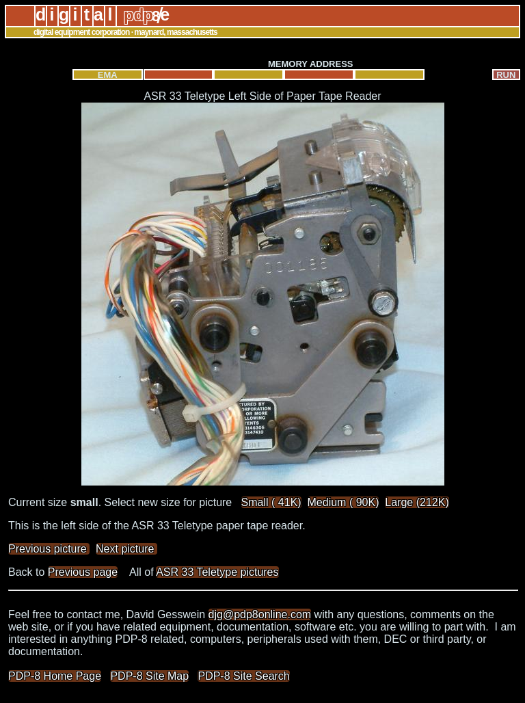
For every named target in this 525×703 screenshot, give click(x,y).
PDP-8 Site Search (243, 676)
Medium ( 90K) (343, 502)
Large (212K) (416, 502)
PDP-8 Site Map (149, 676)
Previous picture (49, 549)
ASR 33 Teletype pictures (217, 572)
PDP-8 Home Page (54, 676)
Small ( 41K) (271, 502)
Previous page (83, 572)
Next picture (126, 549)
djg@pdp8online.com (260, 614)
